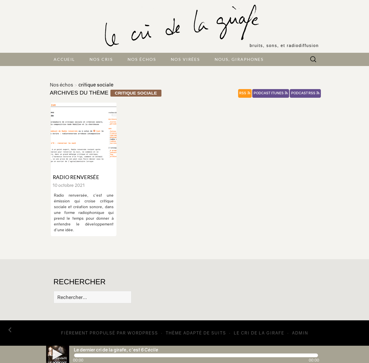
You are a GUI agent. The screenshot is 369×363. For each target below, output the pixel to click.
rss (244, 93)
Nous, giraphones (239, 59)
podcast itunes (271, 93)
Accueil (64, 59)
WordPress (142, 332)
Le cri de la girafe (259, 332)
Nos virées (185, 59)
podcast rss (305, 93)
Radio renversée (76, 177)
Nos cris (101, 59)
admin (300, 332)
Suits (218, 332)
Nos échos (142, 59)
